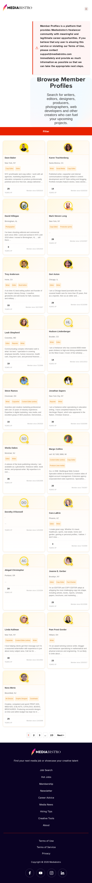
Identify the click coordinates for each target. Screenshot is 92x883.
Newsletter (46, 790)
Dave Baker (10, 158)
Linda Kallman (12, 629)
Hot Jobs (46, 777)
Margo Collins (56, 449)
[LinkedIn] (62, 873)
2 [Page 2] (34, 735)
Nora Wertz (10, 688)
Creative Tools (46, 818)
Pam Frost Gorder (58, 629)
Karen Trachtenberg (59, 158)
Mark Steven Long (58, 216)
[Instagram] (51, 873)
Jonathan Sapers (57, 391)
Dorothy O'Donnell (14, 512)
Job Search (46, 770)
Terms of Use (46, 840)
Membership (46, 783)
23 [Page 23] (51, 735)
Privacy (46, 853)
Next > (60, 735)
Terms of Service (46, 847)
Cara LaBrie (55, 513)
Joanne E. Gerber (57, 571)
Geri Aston (54, 274)
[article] (24, 169)
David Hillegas (12, 216)
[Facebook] (29, 873)
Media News (46, 804)
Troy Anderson (12, 274)
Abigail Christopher (14, 570)
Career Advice (46, 797)
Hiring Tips (46, 811)
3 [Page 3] (39, 735)
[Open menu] (86, 8)
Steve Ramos (11, 391)
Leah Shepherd (12, 332)
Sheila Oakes (11, 448)
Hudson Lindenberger (60, 331)
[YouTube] (40, 873)
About (46, 825)
